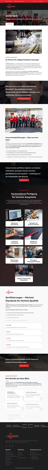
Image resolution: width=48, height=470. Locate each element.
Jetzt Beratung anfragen (29, 98)
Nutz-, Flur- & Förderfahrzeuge (11, 456)
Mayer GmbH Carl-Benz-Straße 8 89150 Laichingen (34, 457)
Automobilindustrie (9, 453)
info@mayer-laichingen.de (19, 1)
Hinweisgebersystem (22, 457)
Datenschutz (20, 454)
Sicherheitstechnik (9, 462)
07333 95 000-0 (9, 1)
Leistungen (9, 24)
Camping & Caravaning (10, 454)
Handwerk (7, 461)
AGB (18, 456)
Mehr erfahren (29, 180)
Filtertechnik (8, 464)
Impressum (20, 453)
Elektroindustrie (8, 459)
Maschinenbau (8, 457)
